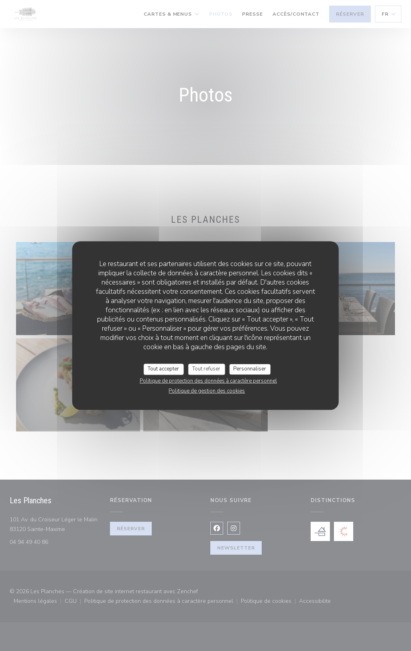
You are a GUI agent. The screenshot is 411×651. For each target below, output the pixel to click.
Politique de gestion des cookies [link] (207, 391)
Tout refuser (206, 368)
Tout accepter (163, 368)
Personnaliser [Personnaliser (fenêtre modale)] (249, 368)
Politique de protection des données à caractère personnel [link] (208, 380)
